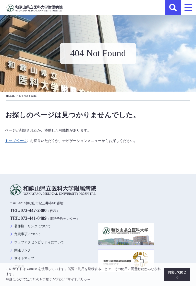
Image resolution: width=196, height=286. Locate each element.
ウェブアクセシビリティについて (39, 242)
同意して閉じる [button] (177, 274)
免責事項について (27, 234)
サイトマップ (24, 258)
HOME (10, 95)
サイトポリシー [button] (79, 279)
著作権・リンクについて (32, 226)
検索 (173, 7)
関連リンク (22, 250)
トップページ (16, 141)
